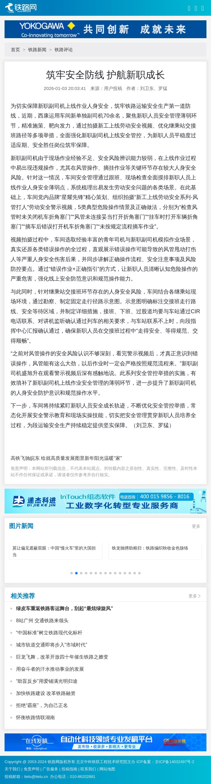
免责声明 (31, 769)
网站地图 (107, 769)
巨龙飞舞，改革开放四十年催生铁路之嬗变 (62, 656)
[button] (71, 573)
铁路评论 (64, 49)
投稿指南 (69, 769)
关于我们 (12, 769)
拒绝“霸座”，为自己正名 (42, 705)
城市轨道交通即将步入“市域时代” (51, 644)
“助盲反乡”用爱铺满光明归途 (47, 681)
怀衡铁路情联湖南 (35, 717)
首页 (15, 49)
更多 (196, 526)
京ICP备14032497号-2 (174, 761)
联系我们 (88, 769)
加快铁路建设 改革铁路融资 (45, 693)
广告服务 (50, 769)
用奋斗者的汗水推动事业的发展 (50, 669)
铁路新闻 (37, 49)
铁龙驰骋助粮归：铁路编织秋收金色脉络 (150, 548)
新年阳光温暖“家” (103, 458)
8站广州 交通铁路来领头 (42, 620)
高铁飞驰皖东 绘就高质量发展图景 (48, 458)
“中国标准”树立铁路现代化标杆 (49, 632)
